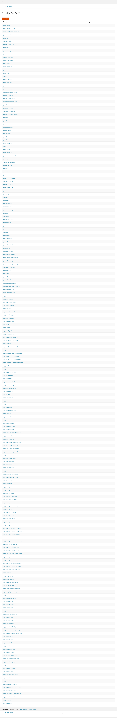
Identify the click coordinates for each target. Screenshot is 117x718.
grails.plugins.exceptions (9, 162)
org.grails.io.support (8, 480)
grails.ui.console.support (9, 210)
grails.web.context (7, 238)
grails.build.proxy (7, 54)
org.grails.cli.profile (7, 343)
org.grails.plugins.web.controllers (11, 525)
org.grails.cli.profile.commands (10, 346)
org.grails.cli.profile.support (10, 372)
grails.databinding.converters (10, 92)
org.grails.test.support (8, 604)
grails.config (6, 73)
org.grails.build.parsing (8, 318)
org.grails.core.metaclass (9, 426)
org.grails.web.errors (8, 636)
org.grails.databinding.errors (10, 455)
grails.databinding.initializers (10, 101)
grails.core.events (7, 79)
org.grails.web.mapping (9, 652)
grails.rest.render (7, 171)
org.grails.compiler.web (9, 391)
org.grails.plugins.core (8, 493)
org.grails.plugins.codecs (9, 490)
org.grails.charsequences (9, 321)
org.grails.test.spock (8, 601)
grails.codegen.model (8, 60)
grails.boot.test (6, 47)
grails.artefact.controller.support (11, 31)
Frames (4, 6)
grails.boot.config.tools (8, 44)
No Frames (10, 6)
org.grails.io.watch (7, 483)
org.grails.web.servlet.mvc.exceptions (12, 693)
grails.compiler (6, 63)
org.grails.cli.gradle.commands (10, 337)
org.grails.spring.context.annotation (12, 588)
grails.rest (5, 168)
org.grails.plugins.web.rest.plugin (11, 547)
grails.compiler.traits (8, 70)
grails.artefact (6, 25)
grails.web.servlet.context (9, 283)
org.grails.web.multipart (9, 668)
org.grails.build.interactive (9, 311)
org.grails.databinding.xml (9, 458)
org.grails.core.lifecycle (8, 423)
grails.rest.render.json (8, 184)
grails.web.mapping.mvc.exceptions (11, 264)
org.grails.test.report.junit (9, 598)
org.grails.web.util (7, 700)
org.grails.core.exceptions (9, 410)
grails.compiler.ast (7, 66)
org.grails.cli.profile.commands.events (12, 350)
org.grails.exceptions (8, 471)
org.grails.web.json (7, 646)
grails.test (5, 197)
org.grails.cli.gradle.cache (9, 334)
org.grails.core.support (8, 429)
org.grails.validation (8, 611)
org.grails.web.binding (8, 620)
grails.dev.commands (8, 108)
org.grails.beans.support (9, 299)
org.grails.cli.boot (7, 327)
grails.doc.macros (7, 140)
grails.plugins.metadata (8, 165)
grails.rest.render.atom (8, 175)
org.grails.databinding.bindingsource (12, 442)
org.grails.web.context (8, 623)
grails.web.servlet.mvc (8, 289)
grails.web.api (6, 235)
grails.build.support (8, 57)
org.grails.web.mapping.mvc (10, 655)
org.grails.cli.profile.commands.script (12, 359)
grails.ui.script (6, 213)
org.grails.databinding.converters (11, 448)
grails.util (5, 226)
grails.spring (6, 194)
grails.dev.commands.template (10, 114)
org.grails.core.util (7, 436)
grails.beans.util (7, 35)
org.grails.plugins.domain (9, 502)
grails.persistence (7, 152)
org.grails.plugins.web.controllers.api (12, 528)
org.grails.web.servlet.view (9, 697)
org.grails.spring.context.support (11, 592)
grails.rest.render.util (8, 187)
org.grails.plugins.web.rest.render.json (12, 557)
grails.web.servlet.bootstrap (10, 280)
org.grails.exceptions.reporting (10, 474)
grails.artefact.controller (9, 28)
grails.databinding (7, 89)
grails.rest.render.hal (8, 181)
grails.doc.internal (7, 136)
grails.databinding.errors (9, 95)
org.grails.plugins (7, 487)
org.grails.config (7, 394)
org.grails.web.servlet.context (10, 684)
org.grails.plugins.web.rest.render (11, 550)
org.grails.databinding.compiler (10, 445)
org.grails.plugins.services (9, 512)
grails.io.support (7, 149)
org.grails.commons (8, 375)
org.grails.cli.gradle (7, 331)
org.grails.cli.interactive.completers (11, 340)
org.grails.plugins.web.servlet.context (12, 566)
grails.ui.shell (6, 216)
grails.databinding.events (9, 98)
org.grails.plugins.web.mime (10, 544)
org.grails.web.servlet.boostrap (10, 681)
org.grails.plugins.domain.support (11, 506)
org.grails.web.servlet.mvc (9, 690)
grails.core (5, 76)
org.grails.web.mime (8, 665)
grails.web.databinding (8, 245)
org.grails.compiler (7, 378)
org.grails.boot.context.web (9, 302)
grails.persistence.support (9, 156)
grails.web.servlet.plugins (9, 292)
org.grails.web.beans (8, 617)
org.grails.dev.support (8, 461)
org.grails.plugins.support (9, 515)
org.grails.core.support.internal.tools (12, 432)
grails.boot (5, 38)
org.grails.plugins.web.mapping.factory (12, 541)
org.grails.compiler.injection (10, 385)
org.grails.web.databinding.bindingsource (13, 630)
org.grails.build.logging (8, 315)
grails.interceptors (7, 143)
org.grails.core (6, 401)
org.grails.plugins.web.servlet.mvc (11, 569)
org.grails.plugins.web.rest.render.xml (12, 560)
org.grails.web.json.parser (9, 649)
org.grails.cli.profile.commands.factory (12, 353)
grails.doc (5, 117)
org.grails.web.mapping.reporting (11, 658)
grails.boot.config (7, 41)
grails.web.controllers (8, 242)
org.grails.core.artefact (8, 404)
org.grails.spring (7, 572)
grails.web (5, 232)
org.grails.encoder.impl (8, 467)
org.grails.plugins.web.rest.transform (12, 563)
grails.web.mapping (8, 251)
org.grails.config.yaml (8, 397)
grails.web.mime (7, 270)
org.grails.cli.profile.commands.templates (13, 362)
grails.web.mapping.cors (9, 254)
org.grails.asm (6, 296)
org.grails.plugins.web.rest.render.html (12, 553)
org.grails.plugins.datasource (10, 499)
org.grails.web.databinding (9, 627)
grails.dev (5, 105)
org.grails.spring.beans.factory (10, 582)
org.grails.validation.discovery (10, 614)
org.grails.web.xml (7, 703)
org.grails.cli (6, 324)
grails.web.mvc (6, 273)
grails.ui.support (7, 222)
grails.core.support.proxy (9, 86)
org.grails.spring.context (9, 585)
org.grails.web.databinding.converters (12, 633)
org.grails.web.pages (8, 671)
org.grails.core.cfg (7, 407)
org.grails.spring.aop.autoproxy (10, 576)
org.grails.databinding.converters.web (12, 451)
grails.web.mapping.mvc (9, 261)
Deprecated (23, 2)
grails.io (5, 146)
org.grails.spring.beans (8, 579)
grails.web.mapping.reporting (10, 267)
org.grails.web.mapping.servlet (10, 662)
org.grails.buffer (7, 308)
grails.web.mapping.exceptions (10, 257)
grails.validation (7, 229)
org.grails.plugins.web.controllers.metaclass (13, 531)
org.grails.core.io (7, 413)
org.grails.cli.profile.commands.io (11, 356)
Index (30, 2)
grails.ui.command (7, 203)
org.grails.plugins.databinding (10, 496)
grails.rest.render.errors (9, 178)
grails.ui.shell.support (8, 219)
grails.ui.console (7, 206)
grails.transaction (7, 200)
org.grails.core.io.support (9, 417)
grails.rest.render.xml (8, 191)
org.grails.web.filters (8, 639)
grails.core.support (7, 82)
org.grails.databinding (8, 439)
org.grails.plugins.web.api (9, 522)
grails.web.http (6, 248)
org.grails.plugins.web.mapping (10, 537)
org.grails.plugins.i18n (8, 509)
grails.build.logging (7, 51)
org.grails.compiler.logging (9, 388)
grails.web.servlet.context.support (11, 286)
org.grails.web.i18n (7, 642)
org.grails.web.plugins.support (10, 674)
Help (34, 2)
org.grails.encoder (7, 464)
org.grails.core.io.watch (8, 420)
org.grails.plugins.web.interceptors (11, 534)
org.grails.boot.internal (8, 305)
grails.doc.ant (6, 121)
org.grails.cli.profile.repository (10, 366)
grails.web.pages (7, 276)
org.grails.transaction (8, 607)
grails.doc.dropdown (8, 127)
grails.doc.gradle (7, 133)
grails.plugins (6, 159)
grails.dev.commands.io (9, 111)
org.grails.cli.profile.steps (9, 369)
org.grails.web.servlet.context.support (12, 687)
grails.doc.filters (7, 130)
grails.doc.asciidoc (7, 124)
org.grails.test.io (7, 595)
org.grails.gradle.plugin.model (10, 477)
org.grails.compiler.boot (9, 382)
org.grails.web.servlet (8, 677)
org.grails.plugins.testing (9, 518)
